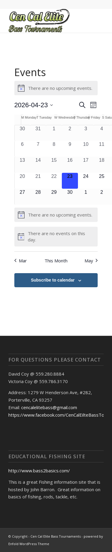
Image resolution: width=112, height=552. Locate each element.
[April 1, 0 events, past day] (54, 133)
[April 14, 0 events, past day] (38, 165)
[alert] (56, 88)
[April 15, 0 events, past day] (54, 165)
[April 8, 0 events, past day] (54, 149)
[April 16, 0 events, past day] (70, 165)
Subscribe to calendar (52, 280)
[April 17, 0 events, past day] (86, 165)
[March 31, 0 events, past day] (38, 133)
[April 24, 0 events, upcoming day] (86, 181)
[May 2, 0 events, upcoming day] (102, 197)
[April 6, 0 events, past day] (22, 149)
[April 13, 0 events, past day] (22, 165)
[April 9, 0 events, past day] (70, 149)
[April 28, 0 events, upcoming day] (38, 197)
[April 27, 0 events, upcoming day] (22, 197)
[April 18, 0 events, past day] (102, 165)
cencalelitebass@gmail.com (49, 407)
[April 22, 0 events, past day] (54, 181)
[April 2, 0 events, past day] (70, 133)
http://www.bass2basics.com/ (39, 471)
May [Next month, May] (91, 261)
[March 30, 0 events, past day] (22, 133)
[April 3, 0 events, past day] (86, 133)
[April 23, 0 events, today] (70, 181)
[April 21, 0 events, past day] (38, 181)
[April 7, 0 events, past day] (38, 149)
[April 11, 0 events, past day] (102, 149)
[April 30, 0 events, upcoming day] (70, 197)
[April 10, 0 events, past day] (86, 149)
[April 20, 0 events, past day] (22, 181)
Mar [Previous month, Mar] (20, 261)
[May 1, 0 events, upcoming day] (86, 197)
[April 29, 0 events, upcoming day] (54, 197)
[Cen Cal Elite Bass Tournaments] (46, 21)
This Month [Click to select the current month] (56, 261)
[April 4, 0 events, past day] (102, 133)
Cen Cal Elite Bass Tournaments (55, 536)
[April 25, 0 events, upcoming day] (102, 181)
